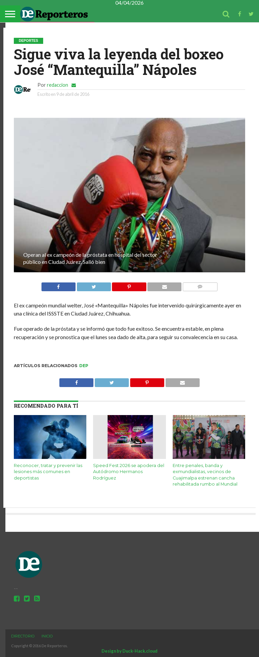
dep (83, 365)
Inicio (47, 636)
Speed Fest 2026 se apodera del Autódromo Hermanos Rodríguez (128, 472)
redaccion (57, 85)
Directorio (23, 636)
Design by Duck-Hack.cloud (129, 651)
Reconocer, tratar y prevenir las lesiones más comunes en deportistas (48, 472)
